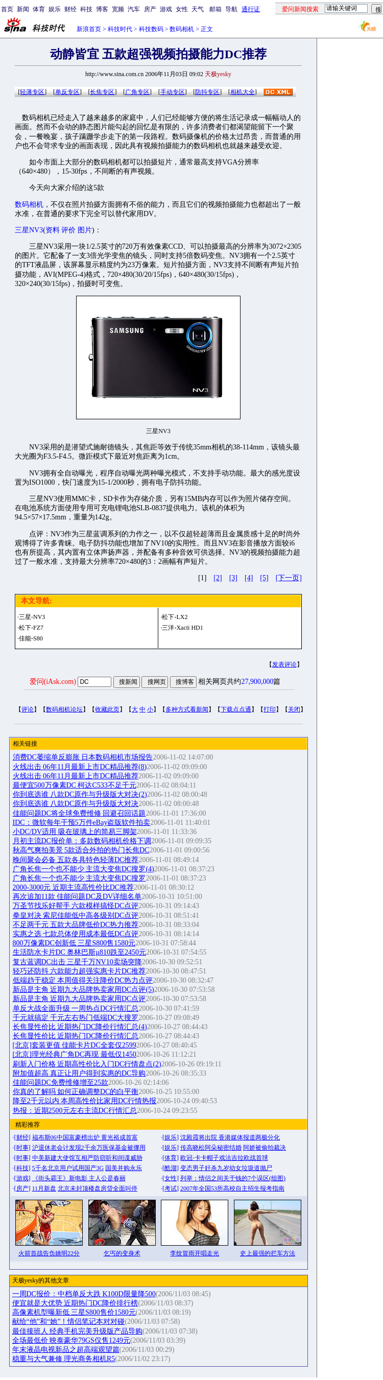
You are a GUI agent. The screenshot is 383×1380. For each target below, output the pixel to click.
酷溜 (170, 1168)
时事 (22, 1147)
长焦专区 (102, 92)
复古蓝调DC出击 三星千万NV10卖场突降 (77, 962)
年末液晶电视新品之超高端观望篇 (65, 1349)
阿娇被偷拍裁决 (264, 1147)
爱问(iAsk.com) (53, 681)
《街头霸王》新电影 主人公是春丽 (79, 1178)
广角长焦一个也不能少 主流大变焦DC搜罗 (79, 878)
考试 (170, 1188)
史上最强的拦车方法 (267, 1253)
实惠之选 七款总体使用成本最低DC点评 (76, 934)
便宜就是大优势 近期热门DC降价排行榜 (75, 1303)
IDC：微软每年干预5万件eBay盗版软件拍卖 (82, 822)
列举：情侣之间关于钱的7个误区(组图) (232, 1178)
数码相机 (182, 29)
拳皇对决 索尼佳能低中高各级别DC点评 (76, 915)
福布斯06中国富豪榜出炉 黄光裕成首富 (85, 1137)
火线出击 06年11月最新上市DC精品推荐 (75, 776)
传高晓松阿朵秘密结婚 (211, 1147)
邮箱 (215, 9)
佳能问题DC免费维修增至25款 (60, 1082)
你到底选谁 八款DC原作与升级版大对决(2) (80, 794)
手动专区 (172, 92)
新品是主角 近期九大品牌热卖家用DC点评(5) (83, 989)
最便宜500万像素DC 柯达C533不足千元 (74, 785)
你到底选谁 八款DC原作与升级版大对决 (76, 803)
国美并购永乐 (123, 1168)
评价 (68, 230)
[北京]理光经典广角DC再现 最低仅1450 (74, 1054)
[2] (217, 578)
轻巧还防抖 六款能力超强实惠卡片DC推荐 (79, 971)
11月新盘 (44, 1188)
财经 (70, 9)
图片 (85, 230)
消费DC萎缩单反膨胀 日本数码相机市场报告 (83, 757)
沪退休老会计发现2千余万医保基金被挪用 (89, 1147)
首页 (7, 9)
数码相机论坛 (64, 709)
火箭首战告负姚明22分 (49, 1253)
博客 (102, 9)
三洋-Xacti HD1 (182, 627)
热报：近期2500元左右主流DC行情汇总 (75, 1110)
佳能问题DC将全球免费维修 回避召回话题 (79, 813)
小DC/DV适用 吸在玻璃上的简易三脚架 (75, 832)
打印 (270, 709)
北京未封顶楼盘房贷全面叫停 (97, 1188)
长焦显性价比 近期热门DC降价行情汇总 (76, 1036)
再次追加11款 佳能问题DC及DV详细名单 (77, 896)
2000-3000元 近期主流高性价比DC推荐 (73, 887)
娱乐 (55, 9)
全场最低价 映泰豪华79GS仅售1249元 (71, 1340)
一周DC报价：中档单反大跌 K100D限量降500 (84, 1294)
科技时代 (120, 29)
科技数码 (151, 29)
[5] (264, 578)
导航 (231, 9)
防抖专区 (207, 92)
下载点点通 (236, 709)
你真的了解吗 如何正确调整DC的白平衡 (76, 1092)
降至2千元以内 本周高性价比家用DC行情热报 (85, 1101)
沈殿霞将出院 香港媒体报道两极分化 (230, 1137)
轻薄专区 (32, 92)
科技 (86, 9)
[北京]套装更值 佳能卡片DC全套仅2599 (74, 1045)
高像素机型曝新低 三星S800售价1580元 (74, 1312)
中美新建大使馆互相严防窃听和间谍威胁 (87, 1157)
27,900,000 (257, 681)
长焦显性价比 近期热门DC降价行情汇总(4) (80, 1027)
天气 (198, 9)
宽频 (118, 9)
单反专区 (67, 92)
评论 (27, 709)
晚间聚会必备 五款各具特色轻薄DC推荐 (76, 860)
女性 (182, 9)
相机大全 (242, 92)
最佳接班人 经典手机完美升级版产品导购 (77, 1331)
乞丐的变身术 (122, 1253)
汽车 (134, 9)
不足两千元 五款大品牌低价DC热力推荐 (76, 925)
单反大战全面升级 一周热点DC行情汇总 (76, 1008)
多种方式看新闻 (186, 709)
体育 (39, 9)
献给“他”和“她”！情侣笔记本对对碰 (68, 1321)
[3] (233, 578)
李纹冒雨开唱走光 (194, 1253)
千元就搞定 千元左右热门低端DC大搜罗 (76, 1017)
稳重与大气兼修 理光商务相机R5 (63, 1359)
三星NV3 (29, 230)
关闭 (294, 709)
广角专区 (137, 92)
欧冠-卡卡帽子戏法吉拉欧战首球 (224, 1157)
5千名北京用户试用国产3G (68, 1168)
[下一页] (289, 578)
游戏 (166, 9)
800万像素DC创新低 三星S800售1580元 (74, 943)
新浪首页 (89, 29)
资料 (52, 230)
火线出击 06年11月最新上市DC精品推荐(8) (80, 767)
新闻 (23, 9)
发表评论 (284, 664)
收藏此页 (107, 709)
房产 (150, 9)
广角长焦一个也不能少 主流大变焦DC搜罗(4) (83, 869)
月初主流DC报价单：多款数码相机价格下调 (82, 841)
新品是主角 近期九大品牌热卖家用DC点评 (79, 999)
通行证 (251, 9)
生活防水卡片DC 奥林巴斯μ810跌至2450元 (79, 952)
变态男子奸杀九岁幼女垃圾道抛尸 (226, 1168)
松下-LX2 (174, 617)
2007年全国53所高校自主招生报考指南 (232, 1188)
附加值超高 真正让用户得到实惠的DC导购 (79, 1073)
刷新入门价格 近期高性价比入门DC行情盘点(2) (87, 1064)
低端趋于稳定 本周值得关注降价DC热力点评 (83, 980)
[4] (249, 578)
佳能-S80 (31, 638)
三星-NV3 (32, 617)
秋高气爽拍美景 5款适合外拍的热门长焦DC (81, 850)
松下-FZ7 (31, 627)
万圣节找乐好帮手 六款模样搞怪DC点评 (76, 906)
